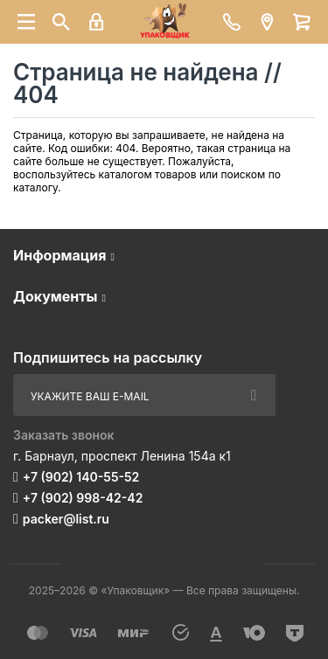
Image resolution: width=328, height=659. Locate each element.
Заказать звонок (64, 434)
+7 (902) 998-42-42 (83, 497)
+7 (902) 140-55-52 (81, 476)
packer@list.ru (66, 518)
